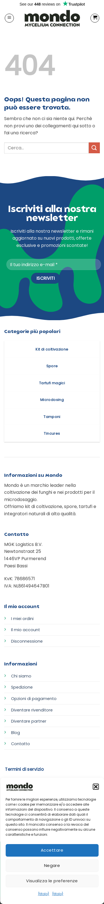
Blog (15, 732)
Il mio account (25, 630)
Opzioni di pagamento (34, 698)
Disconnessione (27, 641)
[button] (95, 786)
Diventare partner (28, 721)
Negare (52, 865)
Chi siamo (21, 676)
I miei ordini (22, 618)
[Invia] (94, 147)
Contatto (20, 744)
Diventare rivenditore (32, 710)
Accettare (52, 850)
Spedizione (22, 687)
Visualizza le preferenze (52, 881)
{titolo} (43, 893)
